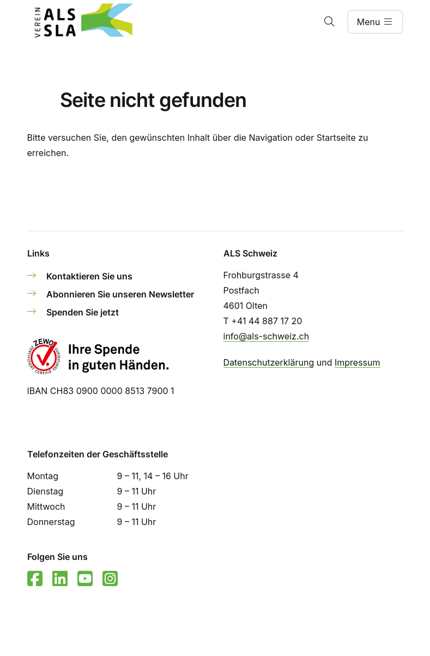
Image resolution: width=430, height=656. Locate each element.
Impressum (357, 362)
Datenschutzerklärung (268, 362)
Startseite (336, 137)
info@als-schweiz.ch (266, 336)
